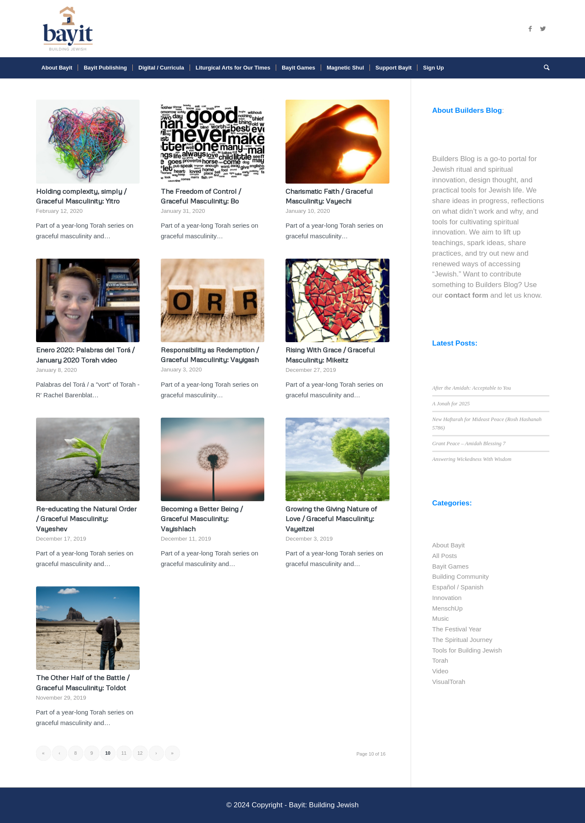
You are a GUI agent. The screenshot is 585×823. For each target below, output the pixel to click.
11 (123, 753)
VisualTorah (448, 681)
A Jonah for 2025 (451, 404)
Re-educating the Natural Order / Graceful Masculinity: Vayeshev (86, 518)
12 (140, 753)
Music (440, 618)
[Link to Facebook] (530, 28)
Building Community (460, 576)
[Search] (543, 67)
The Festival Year (456, 629)
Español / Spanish (458, 587)
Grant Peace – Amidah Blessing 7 (469, 443)
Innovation (447, 597)
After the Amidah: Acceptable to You (471, 388)
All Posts (444, 555)
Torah (440, 660)
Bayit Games (450, 566)
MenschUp (447, 608)
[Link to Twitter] (543, 28)
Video (440, 671)
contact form (466, 295)
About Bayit (448, 545)
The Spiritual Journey (462, 639)
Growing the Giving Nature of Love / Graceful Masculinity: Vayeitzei (331, 518)
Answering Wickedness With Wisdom (472, 459)
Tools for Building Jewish (467, 650)
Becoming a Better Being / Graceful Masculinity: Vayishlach (202, 518)
